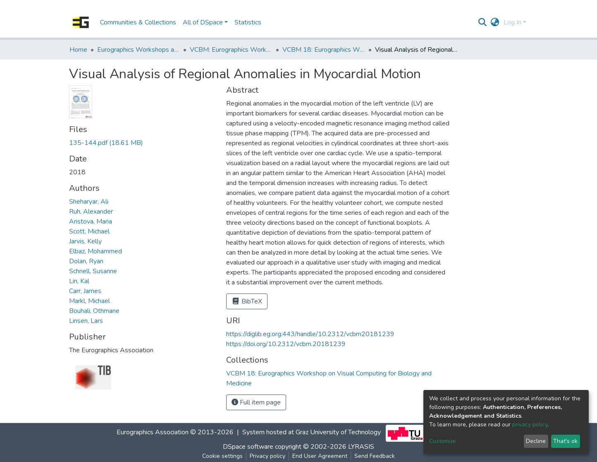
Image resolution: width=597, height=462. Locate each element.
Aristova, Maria (90, 221)
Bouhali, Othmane (94, 310)
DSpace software (248, 446)
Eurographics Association (153, 432)
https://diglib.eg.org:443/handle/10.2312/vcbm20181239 (310, 334)
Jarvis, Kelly (85, 241)
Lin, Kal (79, 281)
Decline (536, 441)
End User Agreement (319, 456)
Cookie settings (222, 456)
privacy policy (529, 424)
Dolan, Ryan (86, 261)
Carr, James (85, 291)
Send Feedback (374, 456)
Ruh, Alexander (91, 211)
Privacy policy (267, 456)
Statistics (247, 22)
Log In (512, 22)
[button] (495, 22)
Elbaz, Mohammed (95, 251)
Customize (442, 441)
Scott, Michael (89, 231)
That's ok (565, 441)
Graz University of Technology (338, 432)
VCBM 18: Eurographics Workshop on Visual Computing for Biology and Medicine (323, 49)
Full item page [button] (256, 402)
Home (78, 49)
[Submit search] (482, 22)
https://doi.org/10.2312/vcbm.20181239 (286, 344)
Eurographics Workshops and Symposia (138, 49)
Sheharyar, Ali (88, 201)
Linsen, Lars (86, 320)
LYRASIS (361, 446)
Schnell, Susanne (93, 271)
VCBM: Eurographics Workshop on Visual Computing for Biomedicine (231, 49)
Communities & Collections (138, 22)
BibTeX (247, 301)
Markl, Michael (89, 301)
